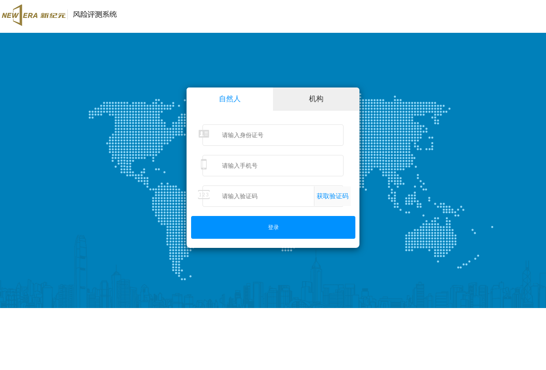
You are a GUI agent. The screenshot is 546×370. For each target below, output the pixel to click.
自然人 (230, 99)
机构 (316, 99)
